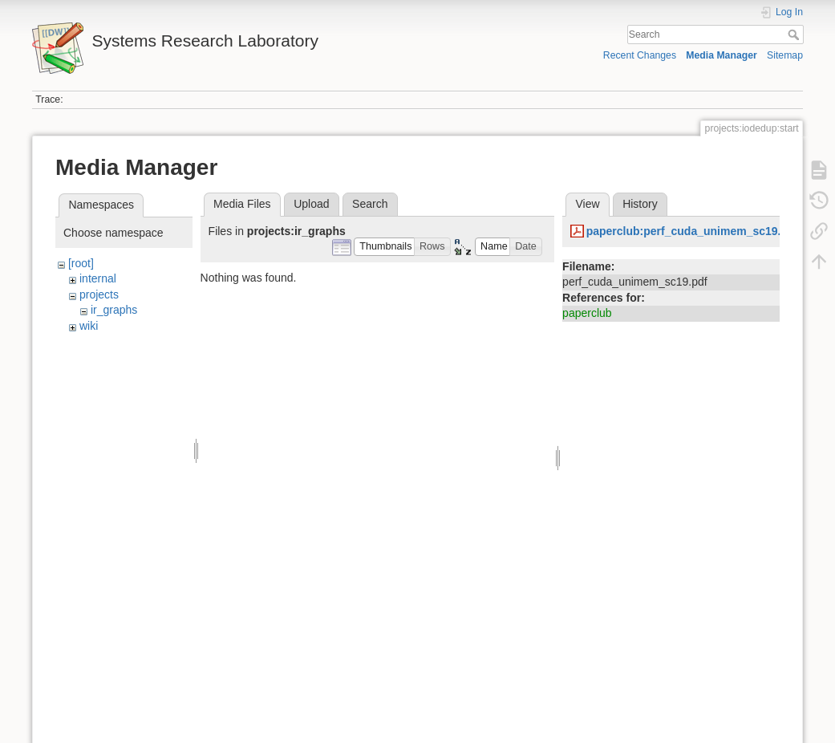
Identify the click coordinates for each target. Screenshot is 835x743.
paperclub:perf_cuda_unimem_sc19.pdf (692, 231)
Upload (311, 203)
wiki (88, 325)
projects (99, 294)
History (640, 203)
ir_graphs (114, 309)
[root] (81, 263)
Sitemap (785, 55)
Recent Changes (639, 55)
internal (97, 278)
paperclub (587, 313)
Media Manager (721, 55)
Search (795, 34)
